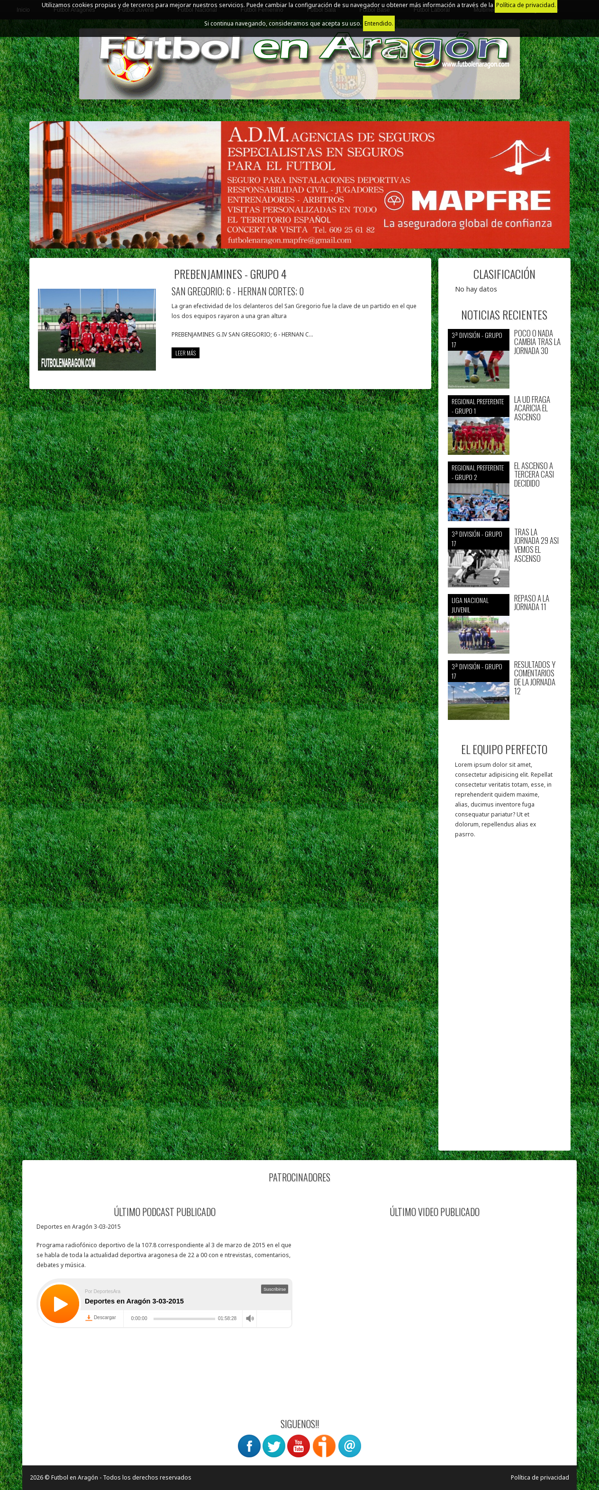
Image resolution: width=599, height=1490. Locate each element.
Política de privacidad (540, 1477)
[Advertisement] (504, 999)
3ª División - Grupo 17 (477, 339)
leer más (185, 353)
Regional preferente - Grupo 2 (478, 472)
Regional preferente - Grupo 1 (478, 406)
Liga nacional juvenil (470, 604)
